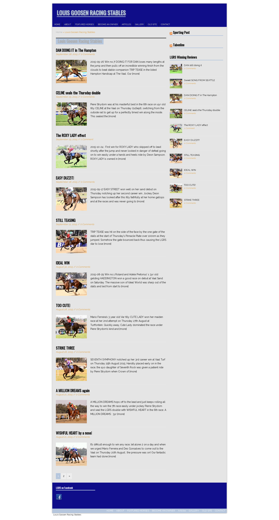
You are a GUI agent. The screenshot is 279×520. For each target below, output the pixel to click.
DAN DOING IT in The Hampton (76, 50)
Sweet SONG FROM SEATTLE (199, 80)
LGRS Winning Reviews (183, 57)
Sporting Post (181, 32)
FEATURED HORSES (84, 24)
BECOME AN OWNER (108, 24)
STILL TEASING (65, 220)
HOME (57, 24)
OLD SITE (152, 24)
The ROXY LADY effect (71, 135)
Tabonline (178, 45)
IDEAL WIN (62, 263)
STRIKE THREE (65, 348)
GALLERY (139, 24)
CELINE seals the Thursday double (78, 92)
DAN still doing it (193, 65)
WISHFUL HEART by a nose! (74, 433)
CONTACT (165, 24)
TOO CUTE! (63, 305)
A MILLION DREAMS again (73, 390)
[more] (136, 73)
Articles (126, 24)
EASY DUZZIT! (65, 178)
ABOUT (67, 24)
